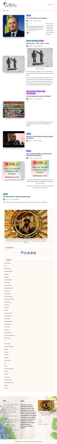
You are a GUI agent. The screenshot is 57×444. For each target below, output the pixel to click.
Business (7, 277)
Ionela (4, 424)
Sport (43, 91)
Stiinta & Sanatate (9, 368)
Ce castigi (7, 282)
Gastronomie (8, 324)
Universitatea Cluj (31, 93)
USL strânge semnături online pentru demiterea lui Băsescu (39, 154)
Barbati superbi (8, 271)
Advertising (7, 263)
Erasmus (7, 307)
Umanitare (7, 377)
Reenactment (8, 360)
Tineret (6, 371)
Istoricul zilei (7, 338)
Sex (5, 363)
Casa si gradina (8, 279)
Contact (40, 420)
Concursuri (7, 291)
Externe (6, 310)
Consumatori (8, 293)
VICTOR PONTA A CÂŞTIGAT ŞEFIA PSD (16, 197)
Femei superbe (8, 316)
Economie (7, 304)
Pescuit (6, 352)
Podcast (7, 354)
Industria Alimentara (9, 335)
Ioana (4, 419)
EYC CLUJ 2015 (8, 313)
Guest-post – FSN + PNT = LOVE (37, 43)
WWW (6, 385)
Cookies (40, 422)
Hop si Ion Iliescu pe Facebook (36, 18)
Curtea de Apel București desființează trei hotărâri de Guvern (9, 426)
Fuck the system (8, 321)
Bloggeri (29, 40)
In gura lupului (8, 332)
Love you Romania (9, 346)
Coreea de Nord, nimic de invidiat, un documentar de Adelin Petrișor (9, 412)
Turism (6, 374)
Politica (28, 15)
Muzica (6, 349)
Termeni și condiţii (42, 424)
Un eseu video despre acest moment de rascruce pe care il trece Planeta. (10, 421)
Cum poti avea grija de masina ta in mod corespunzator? (11, 431)
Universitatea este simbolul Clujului (38, 96)
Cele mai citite (8, 285)
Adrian (4, 430)
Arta (6, 265)
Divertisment (8, 302)
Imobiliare (7, 329)
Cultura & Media (8, 296)
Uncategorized (8, 380)
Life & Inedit (7, 343)
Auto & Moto (8, 268)
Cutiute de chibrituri (9, 299)
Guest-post (35, 40)
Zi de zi (6, 388)
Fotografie (7, 318)
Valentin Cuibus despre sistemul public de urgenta (39, 137)
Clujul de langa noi (31, 91)
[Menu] (48, 4)
